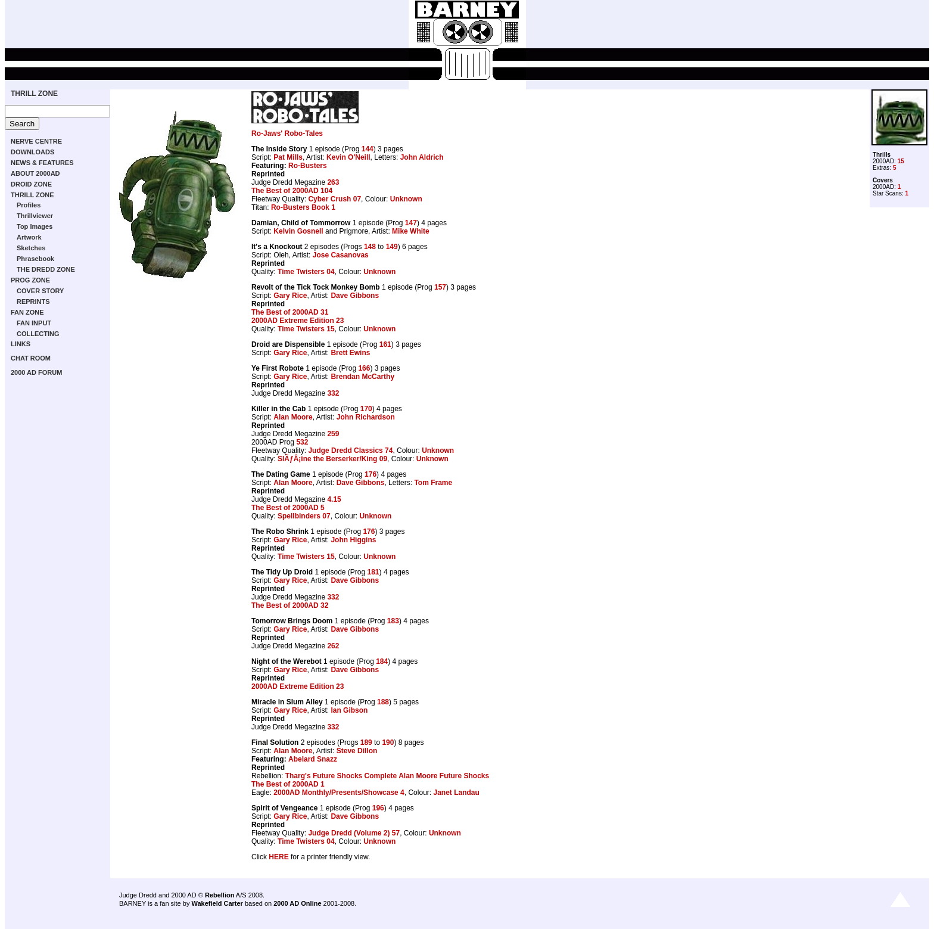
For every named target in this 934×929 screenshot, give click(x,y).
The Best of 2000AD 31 (289, 312)
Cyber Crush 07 (334, 199)
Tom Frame (433, 483)
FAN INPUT (34, 323)
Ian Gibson (349, 710)
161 (385, 344)
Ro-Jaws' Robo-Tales (287, 133)
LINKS (20, 343)
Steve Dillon (357, 751)
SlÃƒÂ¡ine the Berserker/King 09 (332, 459)
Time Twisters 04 (306, 272)
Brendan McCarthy (362, 376)
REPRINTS (33, 301)
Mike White (410, 231)
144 (367, 149)
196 (378, 808)
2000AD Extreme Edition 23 (297, 320)
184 (382, 661)
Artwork (29, 237)
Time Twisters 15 (306, 329)
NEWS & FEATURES (42, 162)
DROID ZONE (31, 184)
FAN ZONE (27, 312)
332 (333, 393)
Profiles (29, 205)
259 (333, 434)
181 (373, 572)
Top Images (34, 226)
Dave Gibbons (355, 295)
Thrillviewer (35, 215)
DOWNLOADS (32, 152)
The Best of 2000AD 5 (288, 508)
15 (901, 161)
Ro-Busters (307, 165)
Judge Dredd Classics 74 (350, 450)
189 (366, 742)
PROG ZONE (30, 280)
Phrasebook (35, 258)
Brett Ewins (350, 353)
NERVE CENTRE (36, 141)
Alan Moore (292, 417)
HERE (278, 857)
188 (383, 702)
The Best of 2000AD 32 (289, 605)
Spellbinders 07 (304, 516)
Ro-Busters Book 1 (303, 207)
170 (366, 409)
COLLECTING (38, 333)
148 (370, 247)
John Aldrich (422, 157)
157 (440, 287)
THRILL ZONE (34, 93)
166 (364, 368)
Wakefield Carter (216, 903)
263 (333, 182)
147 (411, 223)
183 (393, 621)
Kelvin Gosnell (298, 231)
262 (333, 646)
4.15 (334, 499)
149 (392, 247)
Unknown (406, 199)
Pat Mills (288, 157)
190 (388, 742)
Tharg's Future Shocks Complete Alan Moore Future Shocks (387, 776)
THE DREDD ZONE (46, 269)
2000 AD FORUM (36, 372)
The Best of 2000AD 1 (288, 784)
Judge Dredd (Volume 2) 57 (354, 833)
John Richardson (366, 417)
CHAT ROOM (31, 358)
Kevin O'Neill (348, 157)
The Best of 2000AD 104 (291, 191)
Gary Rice (290, 295)
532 (302, 442)
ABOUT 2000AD (35, 173)
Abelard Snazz (312, 759)
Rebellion (220, 895)
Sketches (31, 247)
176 (370, 474)
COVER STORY (40, 290)
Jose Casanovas (341, 255)
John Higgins (353, 540)
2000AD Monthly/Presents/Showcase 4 (338, 792)
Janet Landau (456, 792)
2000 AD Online (297, 903)
